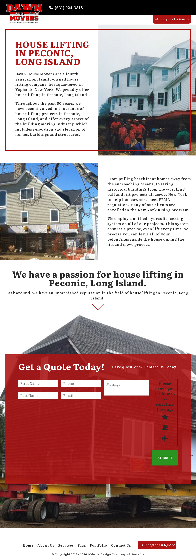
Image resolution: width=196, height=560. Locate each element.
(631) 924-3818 (69, 7)
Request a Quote (175, 18)
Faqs (128, 22)
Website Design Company (107, 554)
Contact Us (121, 545)
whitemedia (135, 554)
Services (112, 22)
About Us (91, 22)
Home (74, 22)
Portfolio (144, 22)
